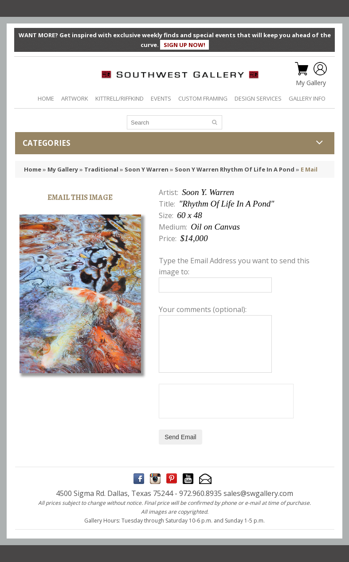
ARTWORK (74, 98)
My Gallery (311, 83)
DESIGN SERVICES (258, 98)
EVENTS (161, 98)
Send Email (180, 437)
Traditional (101, 169)
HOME (46, 98)
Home (32, 169)
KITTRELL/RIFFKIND (119, 98)
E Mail (309, 169)
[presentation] (226, 401)
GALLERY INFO (307, 98)
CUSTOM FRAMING (202, 98)
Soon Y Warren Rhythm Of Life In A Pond (234, 169)
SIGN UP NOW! (184, 45)
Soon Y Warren (147, 169)
